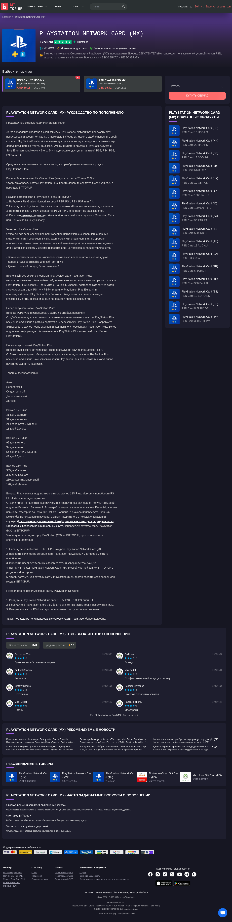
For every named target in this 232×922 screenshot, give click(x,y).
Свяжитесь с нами (40, 879)
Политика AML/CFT (64, 879)
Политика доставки (64, 876)
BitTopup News (10, 886)
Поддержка (37, 876)
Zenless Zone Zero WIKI (14, 879)
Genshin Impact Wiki (12, 873)
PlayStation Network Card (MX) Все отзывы (114, 715)
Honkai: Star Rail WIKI (13, 876)
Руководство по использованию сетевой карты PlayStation (49, 618)
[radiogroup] (21, 658)
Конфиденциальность (89, 876)
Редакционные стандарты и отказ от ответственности (104, 879)
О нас (34, 873)
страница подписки (32, 215)
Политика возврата (64, 873)
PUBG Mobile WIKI (11, 882)
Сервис (82, 873)
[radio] (16, 658)
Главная (6, 17)
